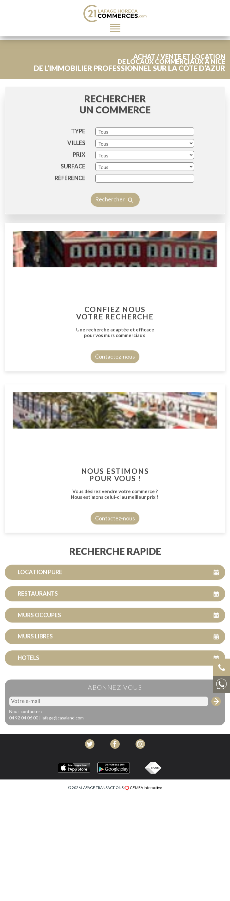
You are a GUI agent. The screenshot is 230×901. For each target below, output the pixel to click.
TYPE (78, 149)
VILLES (76, 161)
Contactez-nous (115, 374)
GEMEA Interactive (146, 787)
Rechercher (115, 218)
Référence (70, 196)
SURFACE (73, 184)
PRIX (79, 172)
